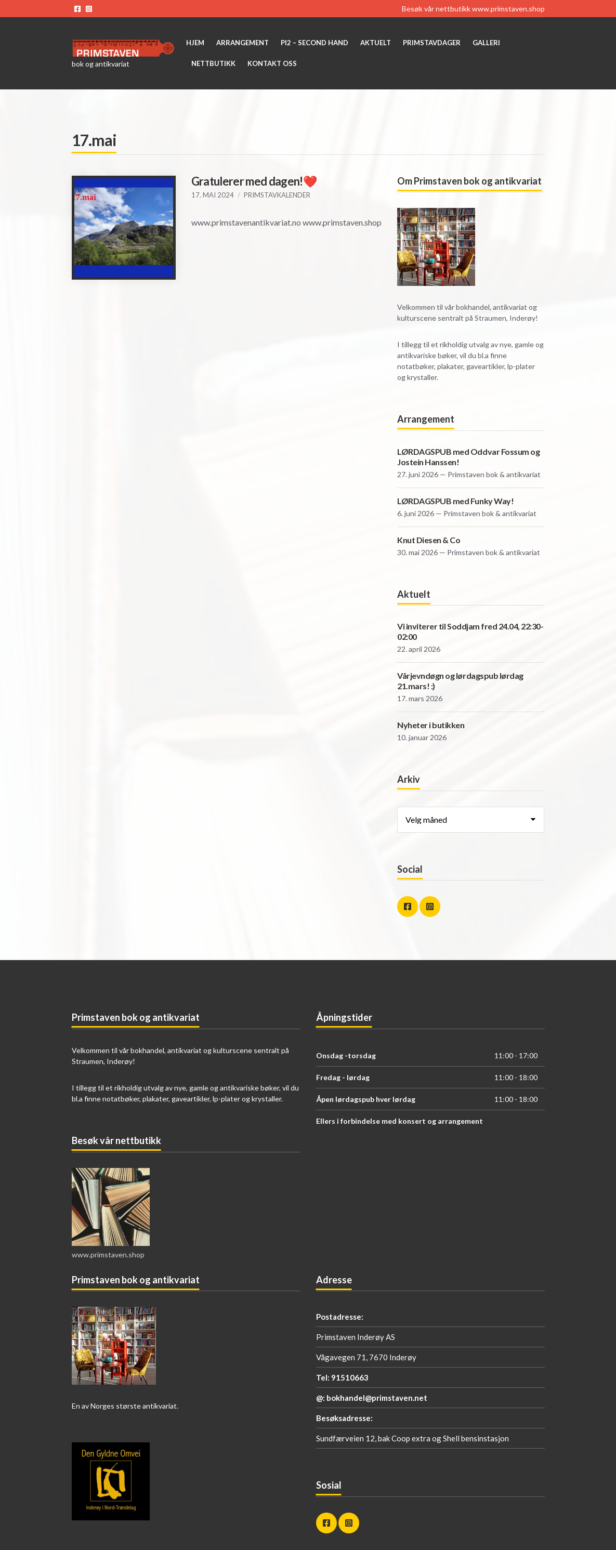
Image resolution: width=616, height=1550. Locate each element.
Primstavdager (432, 42)
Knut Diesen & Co (428, 540)
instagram (89, 8)
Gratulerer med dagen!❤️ (254, 181)
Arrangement (242, 42)
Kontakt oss (272, 63)
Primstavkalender (277, 195)
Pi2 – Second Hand (314, 42)
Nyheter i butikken (430, 725)
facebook (77, 8)
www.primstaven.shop (508, 8)
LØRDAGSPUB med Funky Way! (455, 501)
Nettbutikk (213, 63)
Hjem (195, 42)
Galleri (486, 42)
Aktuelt (375, 42)
